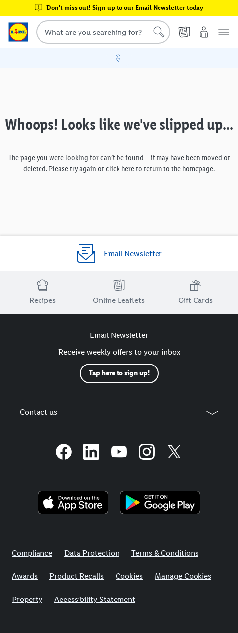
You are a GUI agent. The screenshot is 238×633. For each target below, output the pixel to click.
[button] (224, 32)
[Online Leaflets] (184, 32)
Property (27, 599)
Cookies (129, 576)
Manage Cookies (183, 576)
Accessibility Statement (94, 599)
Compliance (32, 553)
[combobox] (103, 32)
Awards (25, 576)
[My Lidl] (204, 32)
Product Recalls (76, 576)
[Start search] (159, 32)
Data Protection (91, 553)
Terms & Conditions (164, 553)
